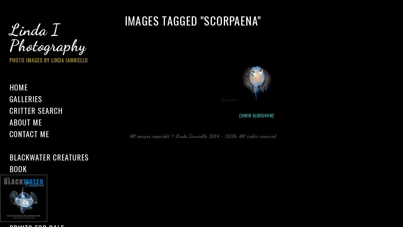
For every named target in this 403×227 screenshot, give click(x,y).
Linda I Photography (53, 43)
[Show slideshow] (256, 115)
